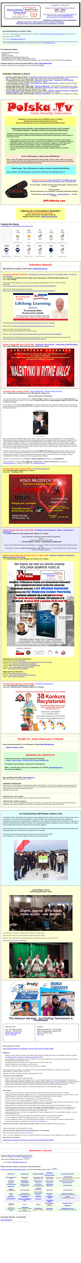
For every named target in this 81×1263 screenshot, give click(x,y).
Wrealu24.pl (67, 1205)
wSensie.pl (38, 1196)
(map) (66, 78)
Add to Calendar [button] (11, 1035)
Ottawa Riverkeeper (27, 1132)
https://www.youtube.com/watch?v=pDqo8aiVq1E (15, 940)
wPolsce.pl (11, 1203)
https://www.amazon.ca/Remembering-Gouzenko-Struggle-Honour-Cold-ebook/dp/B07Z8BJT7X (29, 291)
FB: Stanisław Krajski (49, 1201)
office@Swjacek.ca (29, 777)
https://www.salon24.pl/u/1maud (17, 673)
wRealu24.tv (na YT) (67, 1203)
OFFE (41, 1057)
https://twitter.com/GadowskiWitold (18, 668)
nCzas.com (11, 1196)
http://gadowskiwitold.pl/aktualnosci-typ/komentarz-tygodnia (35, 662)
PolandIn (67, 1196)
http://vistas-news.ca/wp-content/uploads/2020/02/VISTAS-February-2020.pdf (24, 339)
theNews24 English (50, 1175)
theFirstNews (49, 1184)
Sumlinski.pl (24, 1196)
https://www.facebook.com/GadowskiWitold (21, 667)
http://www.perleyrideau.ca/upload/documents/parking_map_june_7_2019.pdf (32, 323)
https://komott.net (67, 15)
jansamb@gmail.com (56, 767)
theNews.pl (49, 1172)
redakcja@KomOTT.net (71, 14)
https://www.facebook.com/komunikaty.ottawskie (60, 17)
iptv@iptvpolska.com (63, 194)
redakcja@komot (47, 216)
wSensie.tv (38, 1199)
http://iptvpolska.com (49, 194)
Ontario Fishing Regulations (59, 1081)
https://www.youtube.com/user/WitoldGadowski (26, 665)
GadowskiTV (11, 1186)
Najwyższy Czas (11, 1198)
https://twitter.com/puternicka (16, 676)
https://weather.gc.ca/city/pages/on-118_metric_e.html (17, 226)
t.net (55, 216)
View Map (40, 1035)
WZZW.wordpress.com (67, 1208)
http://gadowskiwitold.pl (19, 660)
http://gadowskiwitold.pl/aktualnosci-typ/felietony (22, 664)
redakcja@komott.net (50, 43)
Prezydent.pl (49, 1208)
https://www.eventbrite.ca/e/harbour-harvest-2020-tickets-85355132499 (28, 1049)
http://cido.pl (25, 1207)
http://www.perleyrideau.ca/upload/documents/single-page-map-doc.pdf (34, 326)
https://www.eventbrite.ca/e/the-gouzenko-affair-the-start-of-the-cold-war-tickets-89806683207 (29, 286)
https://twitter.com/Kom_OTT (17, 39)
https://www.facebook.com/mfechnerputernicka (22, 675)
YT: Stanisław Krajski (49, 1197)
